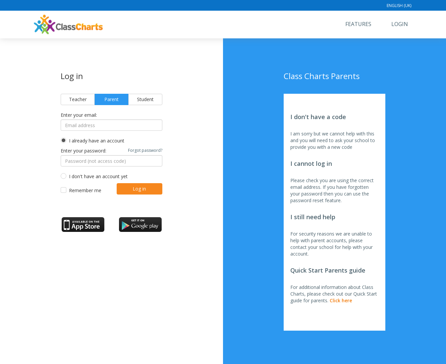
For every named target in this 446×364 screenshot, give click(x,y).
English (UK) (399, 5)
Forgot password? (145, 150)
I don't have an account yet (98, 176)
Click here (341, 300)
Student (145, 99)
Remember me (85, 190)
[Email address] (111, 125)
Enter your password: (111, 150)
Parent (111, 99)
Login (399, 24)
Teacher (78, 99)
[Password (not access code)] (111, 160)
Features (358, 24)
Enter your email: (79, 115)
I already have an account (96, 140)
